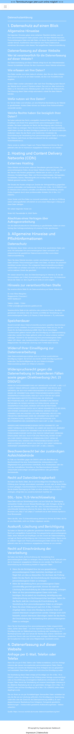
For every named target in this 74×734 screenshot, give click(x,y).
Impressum (31, 732)
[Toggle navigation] (5, 6)
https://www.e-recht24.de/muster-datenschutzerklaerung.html (36, 711)
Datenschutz (42, 732)
